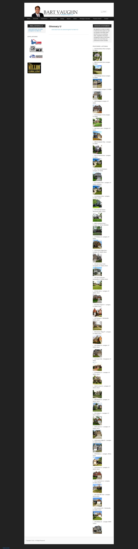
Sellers (75, 18)
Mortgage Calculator (85, 18)
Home (28, 18)
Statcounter (6, 548)
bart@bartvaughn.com (67, 14)
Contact (106, 18)
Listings (62, 18)
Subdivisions (44, 18)
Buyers (68, 18)
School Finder (53, 18)
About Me (35, 18)
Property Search (97, 18)
